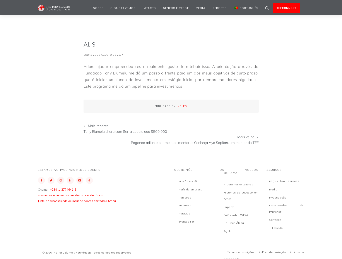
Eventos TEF (187, 221)
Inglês (182, 106)
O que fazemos (123, 8)
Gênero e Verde (176, 8)
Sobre (98, 8)
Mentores (185, 205)
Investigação (277, 197)
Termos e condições (241, 252)
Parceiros (185, 197)
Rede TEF (219, 8)
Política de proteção (272, 252)
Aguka (228, 231)
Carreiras (275, 219)
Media (200, 8)
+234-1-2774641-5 (63, 189)
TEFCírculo (276, 228)
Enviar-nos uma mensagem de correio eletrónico (70, 195)
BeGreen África (234, 222)
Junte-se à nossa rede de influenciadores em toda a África (77, 201)
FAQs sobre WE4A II (237, 215)
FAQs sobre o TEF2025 (284, 181)
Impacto (149, 8)
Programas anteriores (238, 184)
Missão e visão (189, 181)
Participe (184, 213)
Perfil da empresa (190, 189)
